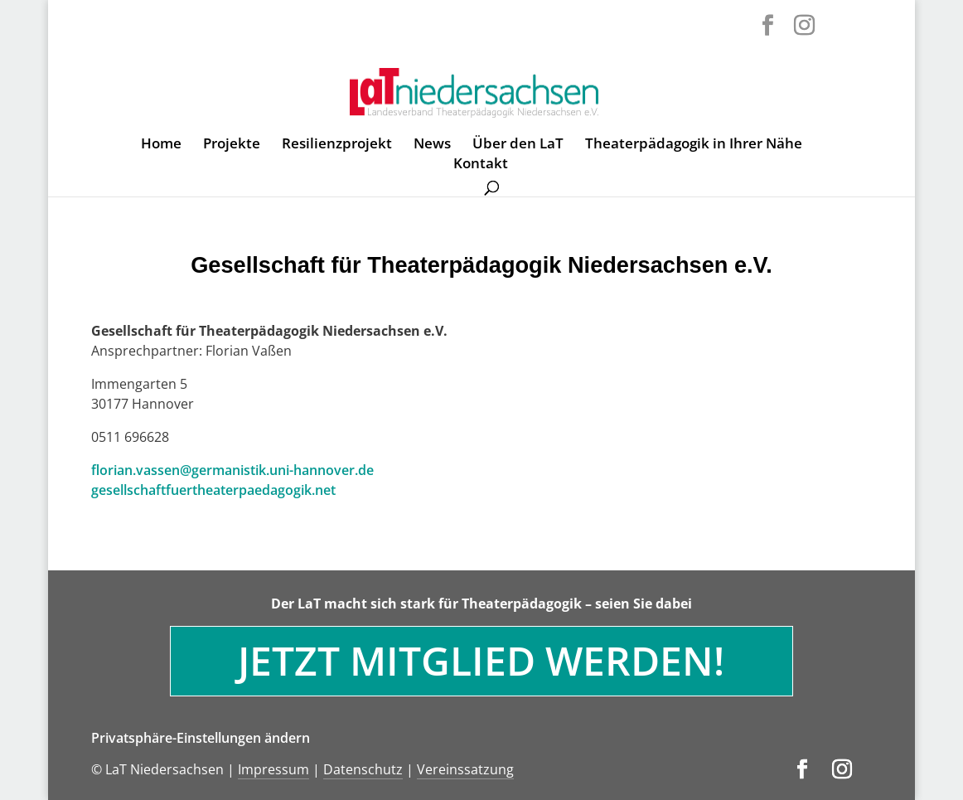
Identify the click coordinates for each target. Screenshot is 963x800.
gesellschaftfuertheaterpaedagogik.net (213, 490)
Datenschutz (363, 769)
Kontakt (480, 165)
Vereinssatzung (465, 769)
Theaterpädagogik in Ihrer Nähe (693, 145)
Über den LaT (518, 145)
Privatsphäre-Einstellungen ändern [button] (200, 738)
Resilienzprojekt (337, 145)
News (432, 145)
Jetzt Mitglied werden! (481, 660)
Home (161, 145)
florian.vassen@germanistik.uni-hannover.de (232, 470)
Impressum (273, 769)
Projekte (231, 145)
